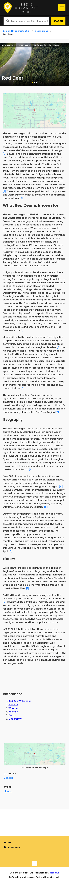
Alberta (8, 791)
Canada (8, 777)
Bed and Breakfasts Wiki (16, 31)
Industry (13, 704)
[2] (58, 347)
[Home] (30, 7)
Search (58, 21)
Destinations (41, 31)
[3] (21, 198)
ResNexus (54, 872)
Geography (15, 718)
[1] (4, 191)
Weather (13, 708)
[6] (5, 153)
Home (7, 842)
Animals (13, 711)
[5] (46, 507)
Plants (12, 715)
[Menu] (61, 7)
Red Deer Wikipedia (20, 701)
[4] (61, 486)
